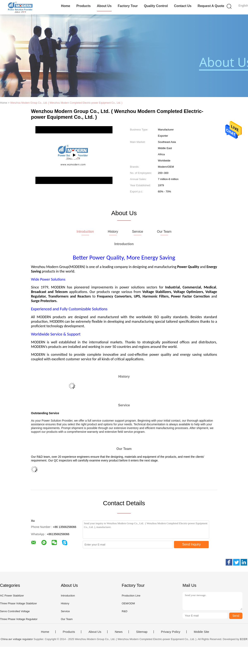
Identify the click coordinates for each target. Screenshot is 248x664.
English (243, 5)
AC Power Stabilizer (12, 595)
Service (65, 611)
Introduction (68, 595)
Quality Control (156, 6)
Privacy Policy (170, 631)
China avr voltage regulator (17, 639)
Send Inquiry (191, 544)
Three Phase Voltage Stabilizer (18, 603)
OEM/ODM (128, 603)
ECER (243, 639)
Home (65, 6)
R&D (124, 611)
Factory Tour (128, 6)
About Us (104, 6)
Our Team (67, 619)
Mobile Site (201, 631)
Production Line (131, 595)
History (65, 603)
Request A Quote (211, 6)
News (119, 631)
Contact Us (182, 6)
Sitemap (141, 631)
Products (83, 6)
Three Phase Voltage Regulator (18, 619)
